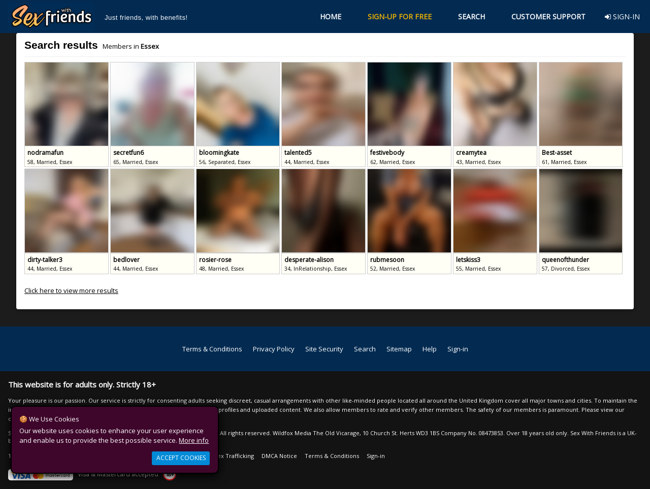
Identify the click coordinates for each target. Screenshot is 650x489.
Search (365, 348)
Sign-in (457, 348)
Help (429, 348)
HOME (330, 16)
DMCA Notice (279, 456)
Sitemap (399, 348)
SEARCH (471, 16)
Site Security (324, 348)
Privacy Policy (274, 348)
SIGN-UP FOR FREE (400, 16)
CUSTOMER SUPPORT (548, 16)
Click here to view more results (71, 290)
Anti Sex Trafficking (228, 456)
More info (194, 440)
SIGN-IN (622, 16)
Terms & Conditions (212, 348)
